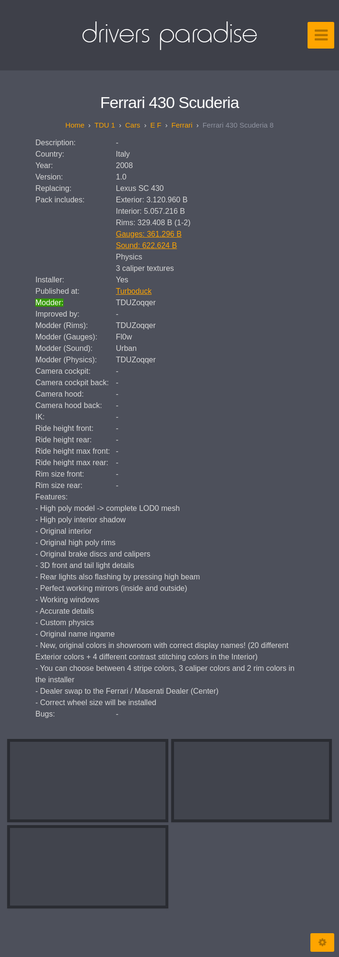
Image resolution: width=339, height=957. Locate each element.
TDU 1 (104, 125)
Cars (132, 125)
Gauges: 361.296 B (149, 234)
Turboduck (134, 291)
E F (155, 125)
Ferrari (181, 125)
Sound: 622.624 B (146, 245)
